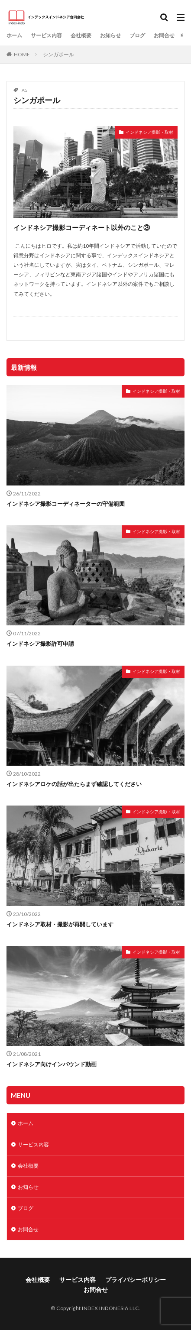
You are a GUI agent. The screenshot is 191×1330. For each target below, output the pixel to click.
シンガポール (58, 54)
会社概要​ (81, 35)
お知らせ (110, 35)
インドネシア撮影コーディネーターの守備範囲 (65, 503)
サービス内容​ (46, 35)
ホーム (14, 35)
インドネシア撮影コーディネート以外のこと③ (81, 227)
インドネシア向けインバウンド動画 (51, 1064)
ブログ (137, 35)
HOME (22, 54)
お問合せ (164, 35)
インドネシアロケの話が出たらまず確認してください (74, 783)
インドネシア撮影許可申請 (40, 643)
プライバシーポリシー (135, 1279)
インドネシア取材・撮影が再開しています (59, 924)
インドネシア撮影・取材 (149, 132)
